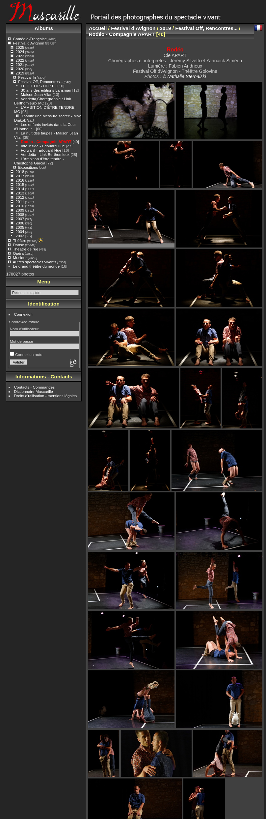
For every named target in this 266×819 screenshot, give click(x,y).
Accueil (98, 28)
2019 (19, 73)
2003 (19, 236)
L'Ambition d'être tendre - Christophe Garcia (39, 161)
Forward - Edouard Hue (41, 150)
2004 (19, 231)
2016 (19, 180)
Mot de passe (21, 341)
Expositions (28, 167)
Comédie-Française (30, 39)
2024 (19, 51)
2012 (19, 197)
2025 (19, 47)
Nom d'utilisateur (24, 329)
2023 (19, 56)
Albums (44, 28)
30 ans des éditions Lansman (46, 90)
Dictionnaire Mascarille (33, 391)
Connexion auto (26, 354)
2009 (19, 210)
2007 (19, 219)
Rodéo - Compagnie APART (46, 141)
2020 (19, 69)
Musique (20, 257)
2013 (19, 193)
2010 (19, 206)
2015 (19, 184)
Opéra (18, 253)
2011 (19, 201)
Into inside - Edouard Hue (43, 146)
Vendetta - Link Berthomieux (45, 154)
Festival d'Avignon (28, 43)
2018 (19, 171)
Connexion (23, 314)
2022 (19, 60)
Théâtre (19, 240)
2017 (19, 176)
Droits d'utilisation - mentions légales (45, 396)
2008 (19, 214)
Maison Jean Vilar (36, 94)
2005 (19, 227)
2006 (19, 223)
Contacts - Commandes (34, 387)
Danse (18, 245)
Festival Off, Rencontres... (40, 81)
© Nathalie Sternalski (184, 76)
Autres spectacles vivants (35, 262)
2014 (19, 189)
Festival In (27, 77)
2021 (19, 64)
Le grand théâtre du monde (36, 266)
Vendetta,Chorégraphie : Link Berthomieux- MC (42, 101)
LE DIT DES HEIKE (37, 86)
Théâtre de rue (25, 249)
